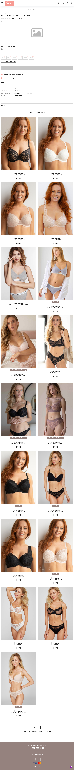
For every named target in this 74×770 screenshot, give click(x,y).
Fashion (3, 13)
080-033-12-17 (38, 748)
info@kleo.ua (38, 754)
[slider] (6, 18)
